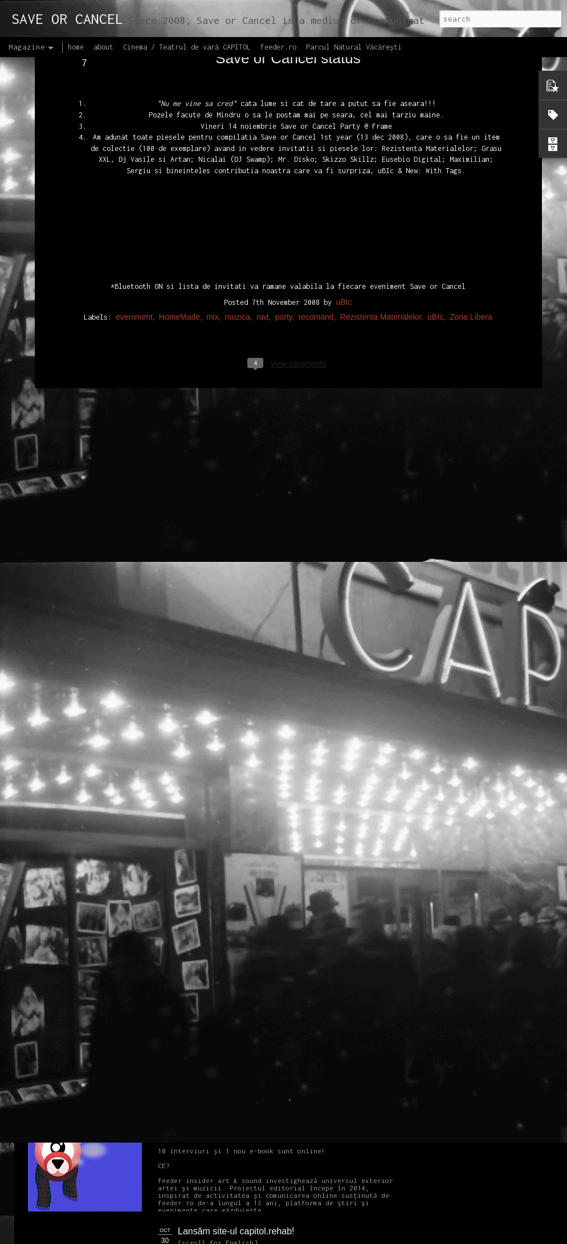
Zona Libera (471, 218)
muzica (237, 218)
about (103, 47)
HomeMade (179, 218)
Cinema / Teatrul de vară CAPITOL (187, 47)
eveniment (134, 218)
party (283, 218)
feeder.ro (278, 47)
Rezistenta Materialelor (380, 218)
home (76, 47)
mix (212, 218)
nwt (262, 218)
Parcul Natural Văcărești (354, 47)
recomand (316, 218)
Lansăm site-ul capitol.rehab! (236, 1231)
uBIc (344, 203)
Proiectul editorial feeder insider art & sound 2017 (277, 1102)
